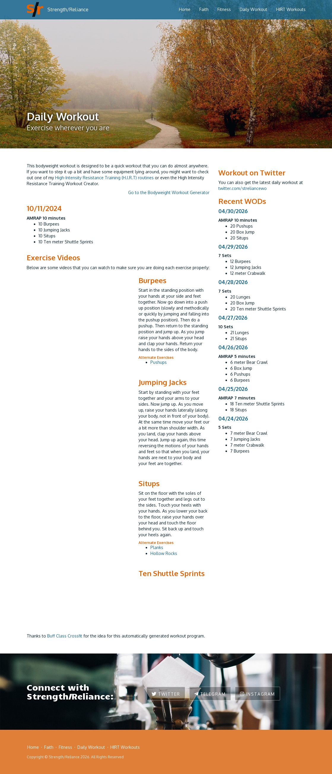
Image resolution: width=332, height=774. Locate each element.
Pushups (158, 362)
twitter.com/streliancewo (242, 188)
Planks (156, 547)
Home (184, 9)
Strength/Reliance (67, 9)
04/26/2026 (233, 347)
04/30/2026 (233, 211)
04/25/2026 (233, 389)
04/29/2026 (233, 246)
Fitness (224, 9)
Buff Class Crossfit (64, 635)
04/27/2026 (232, 317)
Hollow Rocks (163, 553)
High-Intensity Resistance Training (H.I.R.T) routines (104, 177)
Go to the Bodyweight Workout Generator (168, 192)
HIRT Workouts (291, 9)
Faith (204, 9)
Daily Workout (253, 9)
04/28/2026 (233, 282)
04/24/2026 (233, 418)
